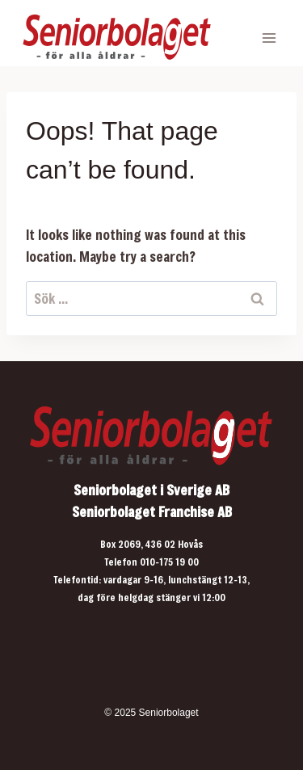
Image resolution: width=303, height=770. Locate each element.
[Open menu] (269, 37)
